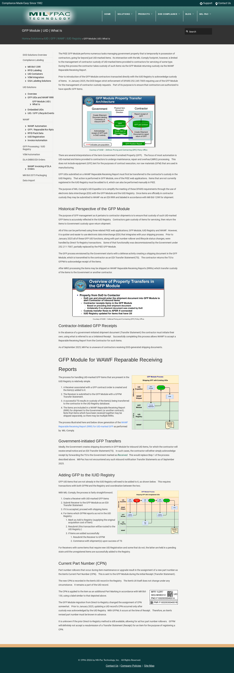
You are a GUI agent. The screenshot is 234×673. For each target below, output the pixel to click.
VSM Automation (31, 154)
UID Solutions (29, 87)
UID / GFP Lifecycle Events (41, 113)
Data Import (29, 180)
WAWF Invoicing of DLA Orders (39, 167)
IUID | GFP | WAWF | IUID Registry (62, 38)
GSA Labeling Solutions (39, 81)
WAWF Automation (37, 126)
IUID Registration (36, 136)
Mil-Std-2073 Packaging (35, 175)
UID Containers (35, 74)
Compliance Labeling (33, 60)
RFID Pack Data (35, 133)
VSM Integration (36, 77)
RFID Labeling (35, 70)
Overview (32, 94)
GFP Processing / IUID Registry (34, 148)
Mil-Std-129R (34, 66)
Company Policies (131, 665)
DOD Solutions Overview (35, 55)
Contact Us (224, 3)
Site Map (149, 665)
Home (25, 38)
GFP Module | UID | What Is (41, 103)
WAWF (26, 119)
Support (207, 3)
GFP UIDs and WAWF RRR (41, 97)
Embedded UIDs (36, 109)
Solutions (36, 38)
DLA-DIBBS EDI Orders (34, 159)
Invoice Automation (37, 140)
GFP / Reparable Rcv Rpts (41, 129)
